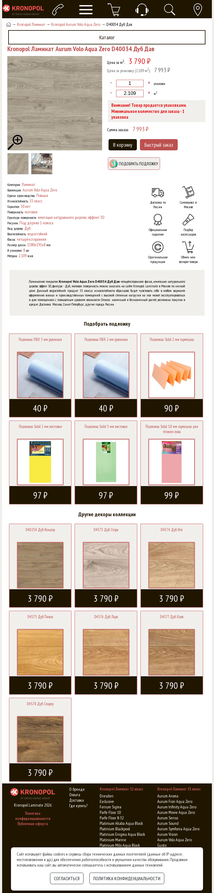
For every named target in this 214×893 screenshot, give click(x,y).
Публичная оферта (32, 823)
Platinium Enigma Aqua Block (122, 834)
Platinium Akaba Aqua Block (121, 823)
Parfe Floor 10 (110, 812)
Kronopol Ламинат (31, 24)
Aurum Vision (167, 834)
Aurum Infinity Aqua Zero (176, 807)
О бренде (77, 789)
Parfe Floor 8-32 (112, 818)
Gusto (161, 845)
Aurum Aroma (167, 796)
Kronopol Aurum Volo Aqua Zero (75, 24)
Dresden (106, 796)
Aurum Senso (167, 818)
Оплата (74, 794)
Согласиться (67, 878)
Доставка (76, 800)
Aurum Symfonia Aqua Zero (178, 829)
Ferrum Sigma (110, 807)
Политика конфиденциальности (32, 816)
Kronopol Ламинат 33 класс (179, 789)
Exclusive (107, 801)
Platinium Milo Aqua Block (120, 845)
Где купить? (78, 805)
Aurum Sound (168, 823)
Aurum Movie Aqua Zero (176, 812)
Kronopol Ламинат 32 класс (121, 789)
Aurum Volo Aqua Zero (174, 839)
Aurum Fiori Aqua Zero (174, 801)
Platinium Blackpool (115, 829)
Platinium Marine (113, 839)
